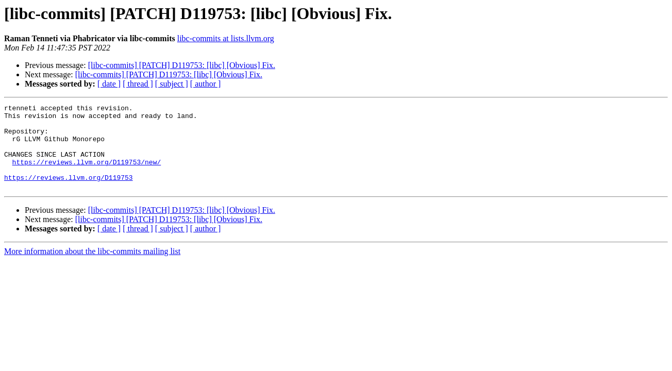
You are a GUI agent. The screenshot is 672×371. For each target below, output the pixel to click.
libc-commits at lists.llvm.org (225, 38)
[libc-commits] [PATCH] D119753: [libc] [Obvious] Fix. (181, 65)
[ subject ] (171, 83)
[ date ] (109, 83)
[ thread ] (138, 83)
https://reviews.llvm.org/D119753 (68, 192)
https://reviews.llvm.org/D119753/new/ (86, 174)
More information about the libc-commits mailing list (92, 268)
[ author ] (205, 83)
